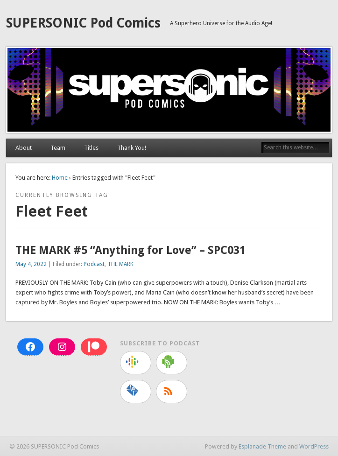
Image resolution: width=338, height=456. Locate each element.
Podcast (94, 264)
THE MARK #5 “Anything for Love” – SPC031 (130, 250)
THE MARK (120, 264)
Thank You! (131, 147)
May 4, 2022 (31, 264)
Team (57, 147)
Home (60, 177)
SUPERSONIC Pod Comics (83, 23)
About (23, 147)
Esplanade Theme (262, 446)
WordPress (314, 446)
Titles (91, 147)
